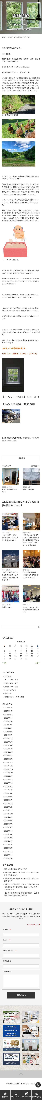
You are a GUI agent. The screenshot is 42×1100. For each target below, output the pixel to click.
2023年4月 (8, 755)
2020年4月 (8, 855)
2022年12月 (8, 769)
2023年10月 (8, 742)
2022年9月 (8, 776)
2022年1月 (8, 803)
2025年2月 (8, 721)
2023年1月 (8, 766)
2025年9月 (8, 711)
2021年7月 (8, 824)
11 (38, 651)
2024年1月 (8, 738)
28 (15, 658)
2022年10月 (8, 772)
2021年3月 (8, 834)
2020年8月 (8, 848)
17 (32, 653)
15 (21, 653)
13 (10, 653)
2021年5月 (8, 831)
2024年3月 (8, 731)
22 (21, 656)
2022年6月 (8, 786)
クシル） (34, 354)
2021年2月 (8, 838)
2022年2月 (8, 800)
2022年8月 (8, 779)
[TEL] (38, 1085)
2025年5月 (8, 714)
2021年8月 (8, 820)
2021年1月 (8, 841)
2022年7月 (8, 783)
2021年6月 (8, 827)
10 (32, 651)
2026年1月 (8, 707)
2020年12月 (8, 844)
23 (26, 656)
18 (38, 653)
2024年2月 (8, 735)
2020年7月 (8, 851)
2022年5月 (8, 790)
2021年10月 (8, 814)
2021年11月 (8, 810)
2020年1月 (8, 858)
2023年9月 (8, 745)
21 (15, 656)
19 (4, 656)
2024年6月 (8, 728)
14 (15, 653)
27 (10, 658)
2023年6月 (8, 748)
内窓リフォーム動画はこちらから (14, 354)
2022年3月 (8, 796)
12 (4, 653)
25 (38, 656)
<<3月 (4, 663)
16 (26, 653)
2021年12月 (8, 807)
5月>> (38, 663)
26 (4, 658)
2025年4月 (8, 718)
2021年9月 (8, 817)
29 (21, 658)
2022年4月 (8, 793)
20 (10, 656)
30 (26, 658)
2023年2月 (8, 762)
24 (32, 656)
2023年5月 (8, 752)
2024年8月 (8, 725)
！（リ (28, 354)
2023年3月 (8, 759)
